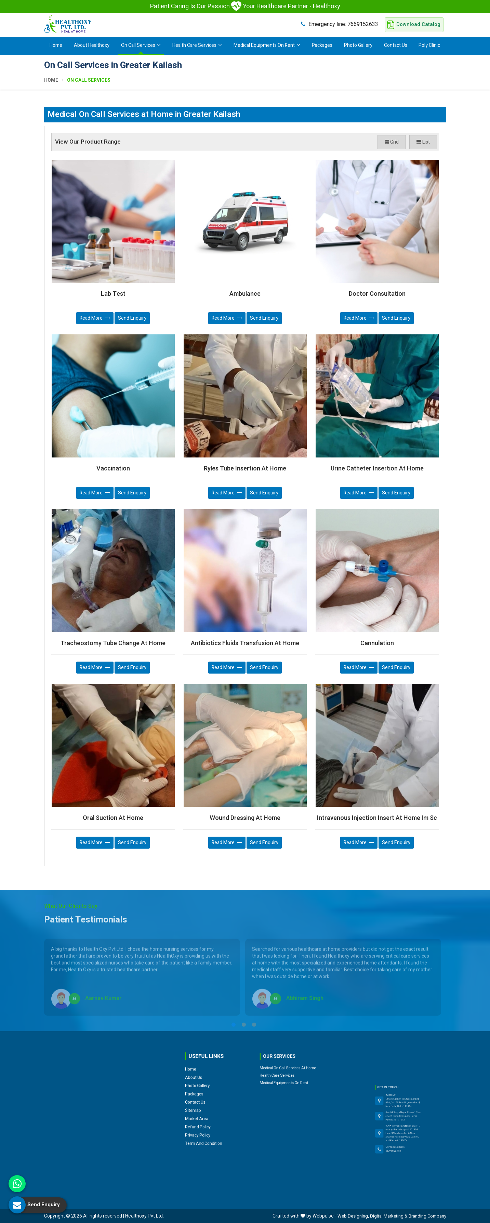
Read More (95, 318)
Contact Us (395, 45)
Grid (392, 142)
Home (56, 45)
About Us (204, 1064)
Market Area (205, 1079)
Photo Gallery (358, 45)
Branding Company (427, 1216)
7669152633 (339, 24)
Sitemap (204, 1076)
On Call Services (141, 45)
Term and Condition (208, 1089)
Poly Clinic (429, 45)
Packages (322, 45)
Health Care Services (197, 45)
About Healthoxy (91, 45)
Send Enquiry (132, 318)
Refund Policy (206, 1083)
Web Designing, (353, 1216)
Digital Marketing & (389, 1216)
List (423, 142)
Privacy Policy (206, 1086)
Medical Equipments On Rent (267, 45)
